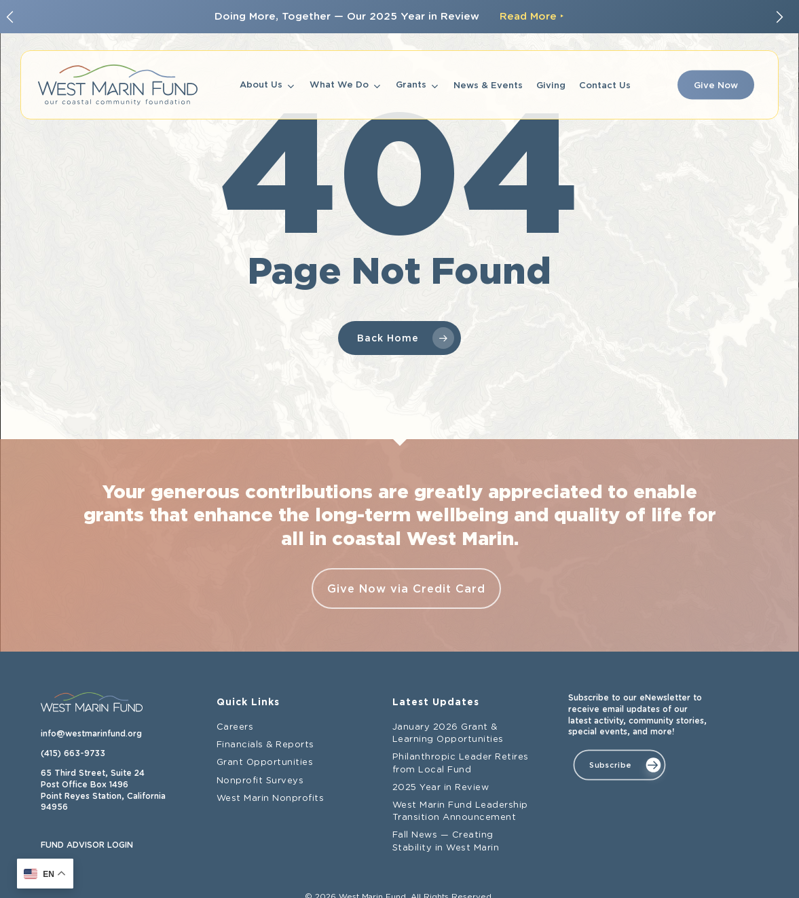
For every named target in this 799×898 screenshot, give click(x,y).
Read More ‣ (532, 17)
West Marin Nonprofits (270, 798)
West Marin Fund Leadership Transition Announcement (460, 811)
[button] (619, 765)
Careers (235, 727)
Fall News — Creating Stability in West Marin (446, 841)
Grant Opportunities (265, 762)
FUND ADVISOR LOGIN (87, 845)
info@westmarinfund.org (91, 734)
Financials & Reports (265, 745)
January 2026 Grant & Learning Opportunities (448, 733)
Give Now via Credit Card (406, 588)
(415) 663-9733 (73, 753)
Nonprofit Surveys (260, 781)
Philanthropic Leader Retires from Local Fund (460, 763)
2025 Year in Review (440, 787)
